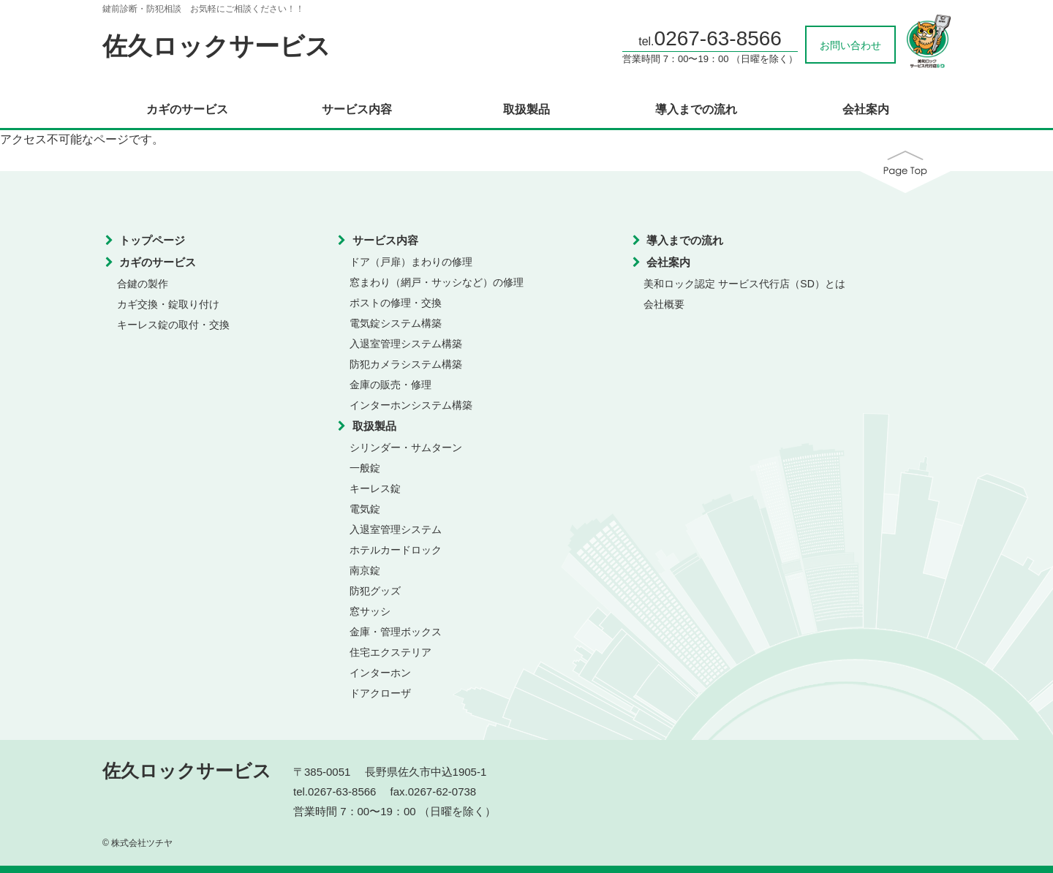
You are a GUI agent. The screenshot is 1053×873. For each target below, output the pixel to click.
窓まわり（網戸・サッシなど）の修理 (437, 282)
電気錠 (365, 509)
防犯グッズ (375, 591)
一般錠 (365, 468)
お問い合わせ (850, 45)
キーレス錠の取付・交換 (173, 324)
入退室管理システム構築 (406, 343)
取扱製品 (526, 110)
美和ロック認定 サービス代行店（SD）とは (744, 284)
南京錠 (365, 570)
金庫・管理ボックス (396, 632)
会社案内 (865, 110)
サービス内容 (357, 110)
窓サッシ (370, 611)
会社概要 (664, 304)
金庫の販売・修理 (390, 384)
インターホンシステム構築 (411, 405)
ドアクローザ (380, 693)
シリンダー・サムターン (406, 447)
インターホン (380, 673)
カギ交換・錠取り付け (168, 304)
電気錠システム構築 (396, 323)
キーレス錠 (375, 488)
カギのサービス (187, 110)
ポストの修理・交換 (396, 303)
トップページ (152, 240)
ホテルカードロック (396, 550)
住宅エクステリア (390, 652)
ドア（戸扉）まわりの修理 (411, 262)
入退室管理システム (396, 529)
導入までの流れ (696, 110)
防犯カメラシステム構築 (406, 364)
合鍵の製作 (142, 284)
